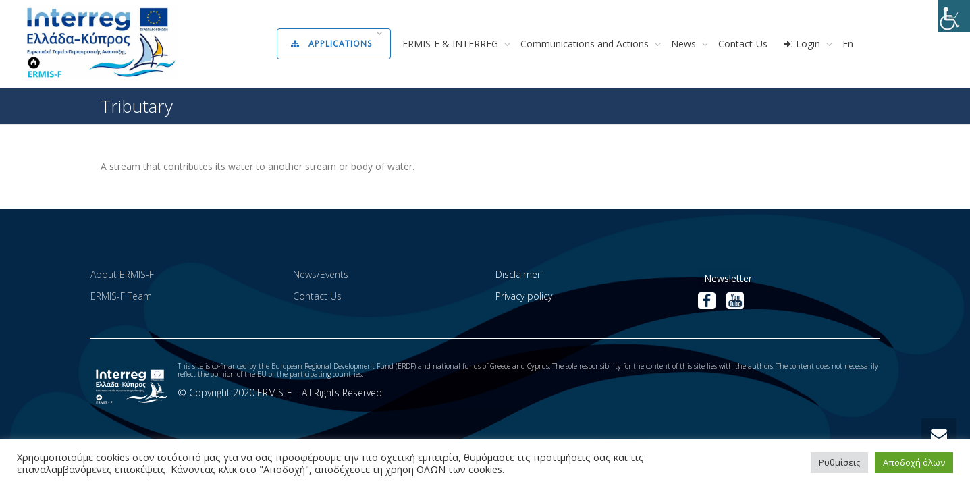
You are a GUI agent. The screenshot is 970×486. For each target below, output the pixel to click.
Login (803, 43)
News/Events (320, 274)
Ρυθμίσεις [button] (839, 462)
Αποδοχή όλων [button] (914, 462)
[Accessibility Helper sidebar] (954, 16)
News (685, 43)
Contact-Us (742, 43)
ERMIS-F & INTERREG (451, 43)
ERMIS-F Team (121, 296)
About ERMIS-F (122, 274)
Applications (333, 43)
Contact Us (317, 296)
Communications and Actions (585, 43)
